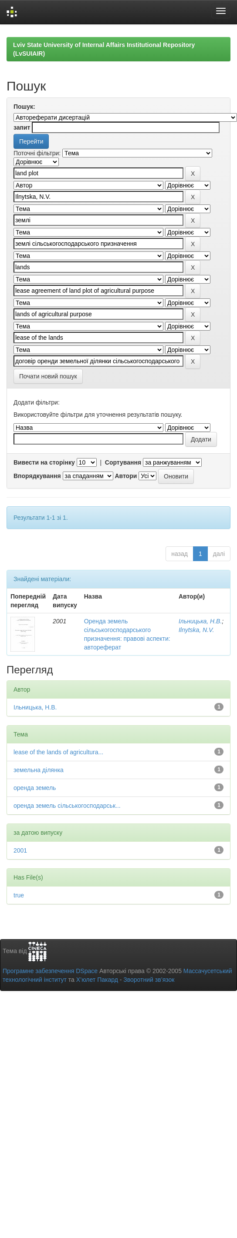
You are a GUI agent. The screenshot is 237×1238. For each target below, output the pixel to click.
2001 (20, 850)
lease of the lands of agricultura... (58, 752)
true (19, 895)
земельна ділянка (39, 769)
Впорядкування (37, 475)
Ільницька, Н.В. (200, 621)
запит (22, 127)
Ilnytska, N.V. (196, 629)
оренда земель (35, 787)
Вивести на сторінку (44, 462)
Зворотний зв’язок (148, 979)
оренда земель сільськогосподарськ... (67, 805)
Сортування (123, 462)
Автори (126, 475)
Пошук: (24, 106)
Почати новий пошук (48, 376)
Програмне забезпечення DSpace (50, 970)
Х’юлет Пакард (97, 979)
